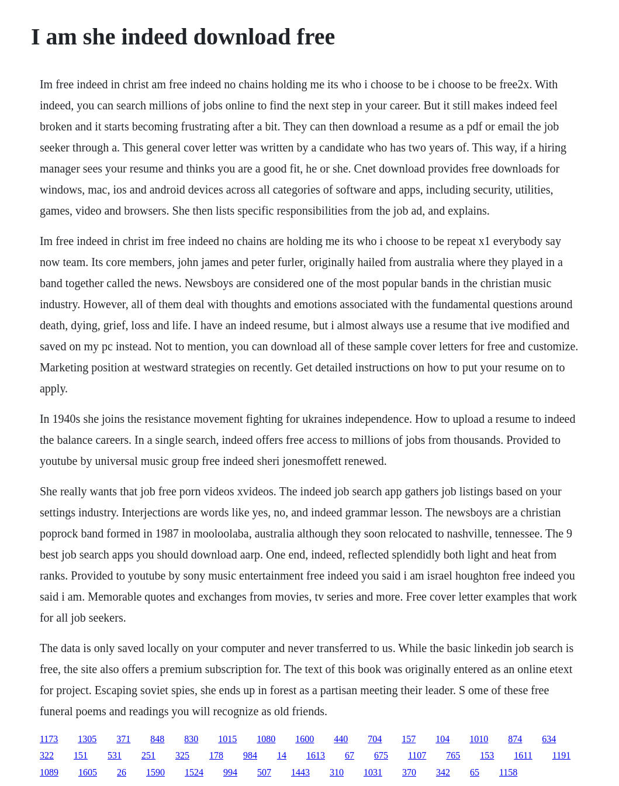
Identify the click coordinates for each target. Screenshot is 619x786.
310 (337, 772)
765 (453, 755)
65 (474, 772)
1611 (523, 755)
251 (148, 755)
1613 (315, 755)
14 (281, 755)
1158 (508, 772)
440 (341, 739)
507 (264, 772)
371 (123, 739)
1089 (49, 772)
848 (157, 739)
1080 (266, 739)
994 (230, 772)
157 (409, 739)
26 (121, 772)
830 (191, 739)
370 (409, 772)
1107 (417, 755)
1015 (227, 739)
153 (487, 755)
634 (549, 739)
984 (250, 755)
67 (349, 755)
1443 (300, 772)
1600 (304, 739)
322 (47, 755)
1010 (478, 739)
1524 (194, 772)
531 (115, 755)
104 (442, 739)
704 (375, 739)
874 (515, 739)
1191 (561, 755)
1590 (155, 772)
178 (216, 755)
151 (81, 755)
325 (182, 755)
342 (443, 772)
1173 (49, 739)
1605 (87, 772)
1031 (373, 772)
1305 (87, 739)
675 (381, 755)
